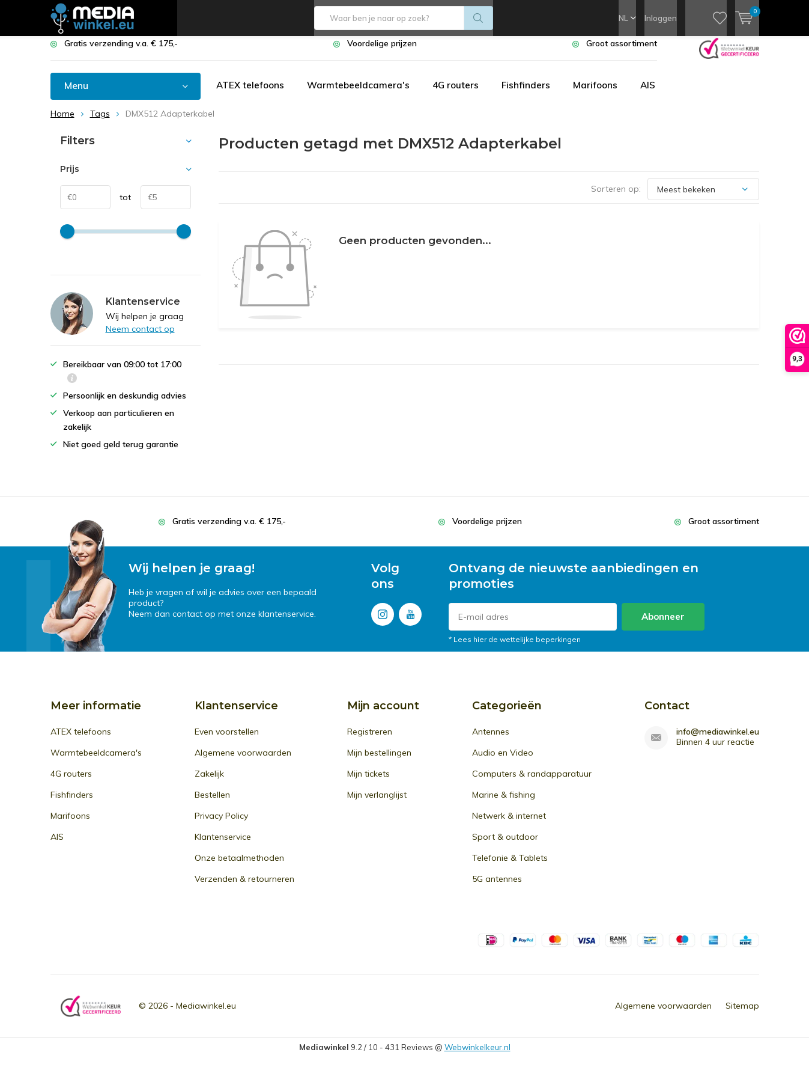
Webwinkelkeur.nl (477, 1056)
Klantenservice (223, 845)
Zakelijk (209, 782)
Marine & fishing (503, 803)
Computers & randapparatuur (532, 782)
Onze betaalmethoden (239, 866)
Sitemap (742, 1014)
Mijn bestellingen (379, 761)
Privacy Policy (221, 824)
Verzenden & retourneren (244, 887)
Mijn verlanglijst (377, 803)
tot (121, 206)
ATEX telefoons (251, 94)
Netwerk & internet (509, 824)
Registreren (369, 740)
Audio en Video (502, 761)
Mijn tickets (368, 782)
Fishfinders (531, 94)
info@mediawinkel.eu (717, 741)
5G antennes (497, 887)
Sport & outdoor (505, 845)
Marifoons (602, 94)
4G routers (460, 94)
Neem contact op (140, 337)
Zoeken (478, 18)
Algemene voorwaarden (243, 761)
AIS (655, 94)
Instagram (382, 620)
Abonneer (663, 625)
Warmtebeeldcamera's (361, 94)
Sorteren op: (616, 197)
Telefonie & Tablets (510, 866)
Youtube (410, 620)
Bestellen (212, 803)
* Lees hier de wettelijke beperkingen (515, 648)
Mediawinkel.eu (206, 1014)
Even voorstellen (227, 740)
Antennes (490, 740)
